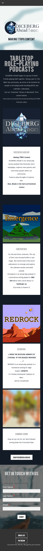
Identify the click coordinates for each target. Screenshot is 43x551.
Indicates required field (15, 483)
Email (6, 505)
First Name (9, 487)
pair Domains (36, 545)
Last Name (8, 496)
